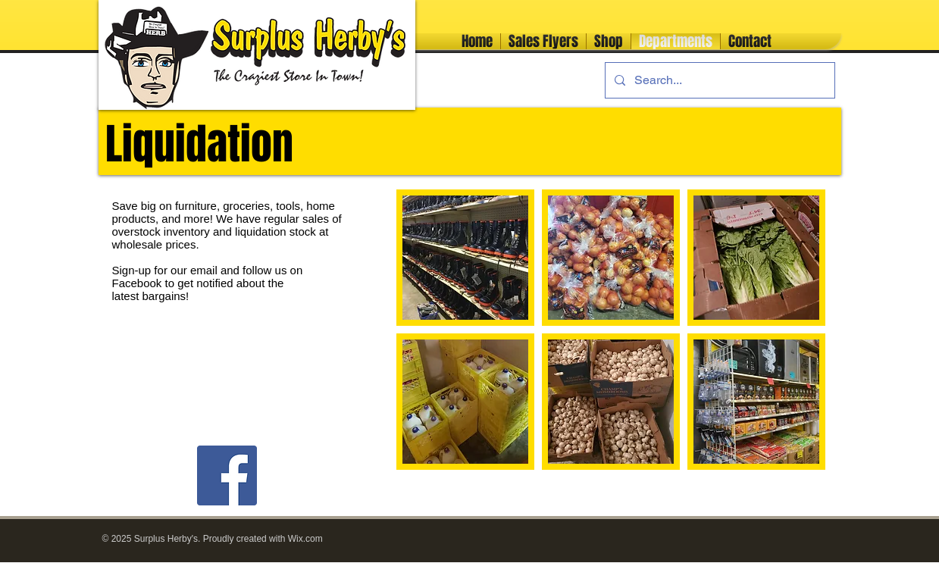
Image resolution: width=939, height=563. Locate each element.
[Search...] (718, 80)
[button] (465, 257)
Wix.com (305, 538)
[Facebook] (227, 475)
